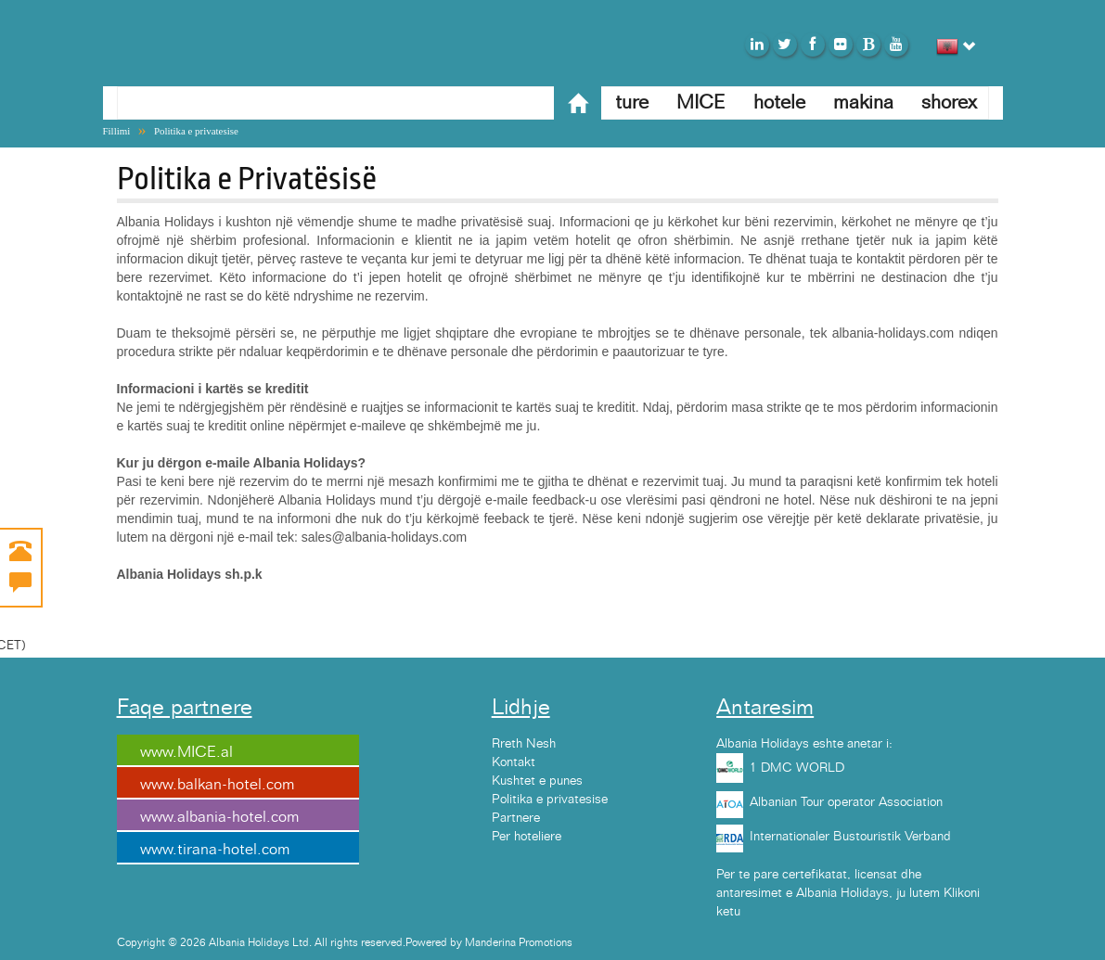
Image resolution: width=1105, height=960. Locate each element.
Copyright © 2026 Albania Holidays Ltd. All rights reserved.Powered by (291, 942)
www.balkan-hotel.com (217, 784)
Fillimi (117, 130)
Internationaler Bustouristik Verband (850, 836)
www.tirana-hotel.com (214, 849)
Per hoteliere (526, 836)
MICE (701, 102)
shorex (949, 102)
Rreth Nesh (524, 743)
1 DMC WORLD (797, 768)
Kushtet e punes (537, 780)
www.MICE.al (186, 752)
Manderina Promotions (518, 942)
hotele (779, 102)
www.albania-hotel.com (219, 817)
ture (632, 102)
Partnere (516, 818)
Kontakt (513, 762)
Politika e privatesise (196, 130)
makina (863, 102)
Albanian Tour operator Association (846, 802)
